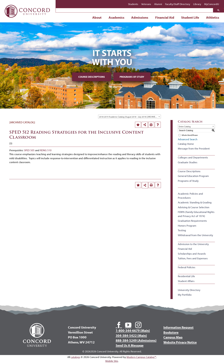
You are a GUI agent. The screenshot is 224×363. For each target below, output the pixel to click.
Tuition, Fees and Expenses (193, 258)
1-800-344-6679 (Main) (133, 330)
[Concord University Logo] (27, 3)
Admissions (139, 17)
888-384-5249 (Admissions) (136, 340)
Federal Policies (186, 267)
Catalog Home (186, 143)
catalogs (75, 357)
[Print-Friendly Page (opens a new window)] (151, 125)
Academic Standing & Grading (195, 202)
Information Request (178, 327)
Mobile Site (111, 361)
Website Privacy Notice (180, 342)
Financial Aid (164, 17)
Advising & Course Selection (193, 207)
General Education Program (193, 176)
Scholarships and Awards (192, 253)
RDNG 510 (45, 150)
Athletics (212, 17)
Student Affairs (186, 281)
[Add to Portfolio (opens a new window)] (138, 125)
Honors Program (187, 225)
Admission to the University (193, 244)
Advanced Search (187, 139)
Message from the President (194, 148)
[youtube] (128, 325)
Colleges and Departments (193, 157)
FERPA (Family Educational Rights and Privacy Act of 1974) (196, 214)
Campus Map (173, 337)
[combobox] (129, 116)
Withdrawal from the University (195, 235)
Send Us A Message (129, 345)
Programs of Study (132, 76)
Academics (116, 17)
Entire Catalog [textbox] (185, 126)
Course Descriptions (91, 76)
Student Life (190, 17)
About (97, 17)
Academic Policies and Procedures (190, 195)
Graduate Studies (187, 162)
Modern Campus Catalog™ (141, 357)
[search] (135, 10)
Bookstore (170, 332)
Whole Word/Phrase (190, 135)
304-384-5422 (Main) (131, 335)
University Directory (189, 290)
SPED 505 (29, 150)
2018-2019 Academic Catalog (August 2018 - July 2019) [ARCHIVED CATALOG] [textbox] (130, 116)
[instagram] (138, 325)
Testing (182, 230)
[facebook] (119, 325)
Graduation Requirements (192, 220)
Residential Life (186, 276)
